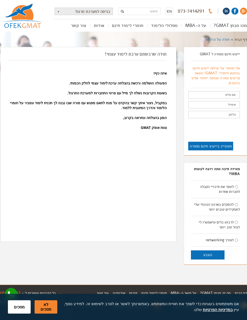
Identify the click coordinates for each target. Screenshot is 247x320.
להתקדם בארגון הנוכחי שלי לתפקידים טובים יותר (217, 207)
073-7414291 (191, 11)
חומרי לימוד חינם (127, 25)
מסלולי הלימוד (164, 25)
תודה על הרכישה (217, 39)
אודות (99, 25)
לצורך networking (222, 240)
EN (169, 11)
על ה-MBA (195, 25)
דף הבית (241, 39)
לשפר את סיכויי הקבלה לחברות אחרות (220, 189)
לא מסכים (46, 306)
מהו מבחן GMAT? (230, 25)
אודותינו (119, 293)
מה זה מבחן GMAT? (215, 293)
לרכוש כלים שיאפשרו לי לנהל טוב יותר (219, 225)
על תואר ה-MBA (183, 293)
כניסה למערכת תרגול (82, 11)
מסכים (19, 307)
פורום (133, 293)
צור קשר (78, 25)
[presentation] (202, 130)
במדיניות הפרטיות (217, 310)
